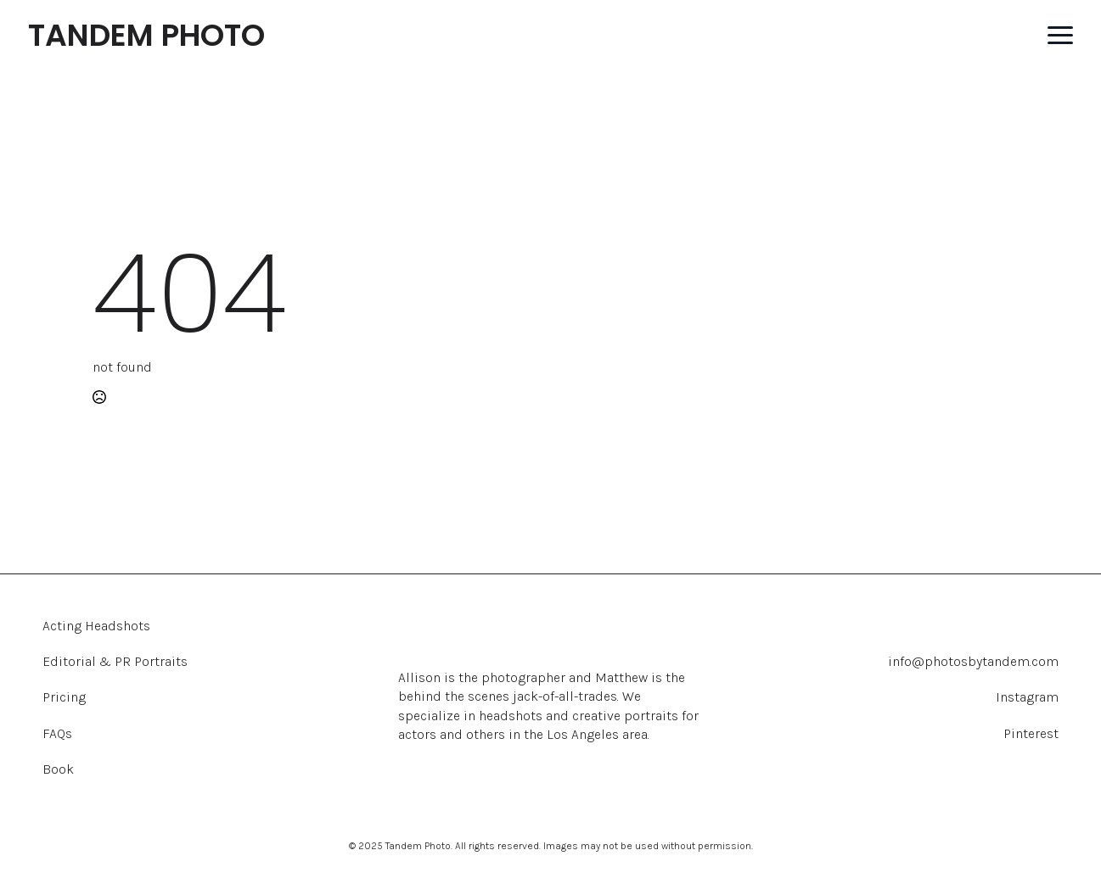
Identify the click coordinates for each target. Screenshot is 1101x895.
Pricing (64, 697)
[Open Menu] (1060, 35)
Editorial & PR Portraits (115, 661)
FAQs (57, 733)
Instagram (1027, 697)
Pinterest (1031, 733)
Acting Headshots (96, 626)
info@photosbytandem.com (973, 661)
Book (58, 769)
